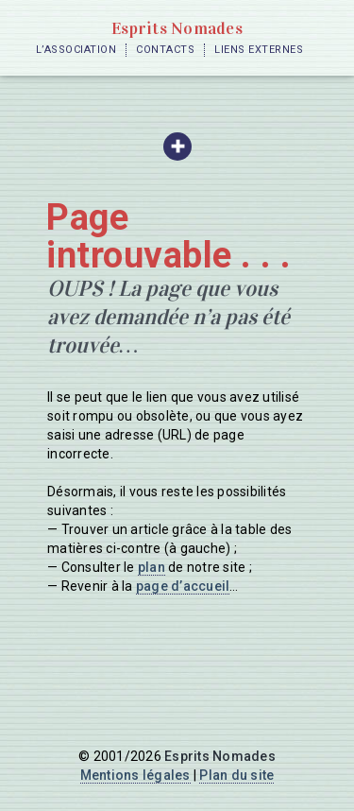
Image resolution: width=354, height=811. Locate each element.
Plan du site (236, 775)
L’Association (76, 49)
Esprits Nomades (177, 28)
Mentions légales (135, 775)
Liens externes (258, 49)
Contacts (165, 49)
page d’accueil (183, 586)
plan (151, 567)
